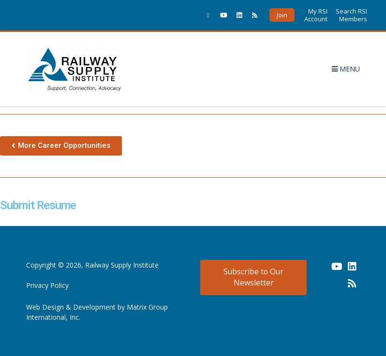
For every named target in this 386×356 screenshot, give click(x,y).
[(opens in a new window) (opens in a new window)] (321, 270)
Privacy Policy (47, 285)
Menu (346, 68)
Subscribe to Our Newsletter (253, 277)
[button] (61, 146)
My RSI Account (315, 15)
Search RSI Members (351, 15)
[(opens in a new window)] (208, 15)
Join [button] (282, 15)
